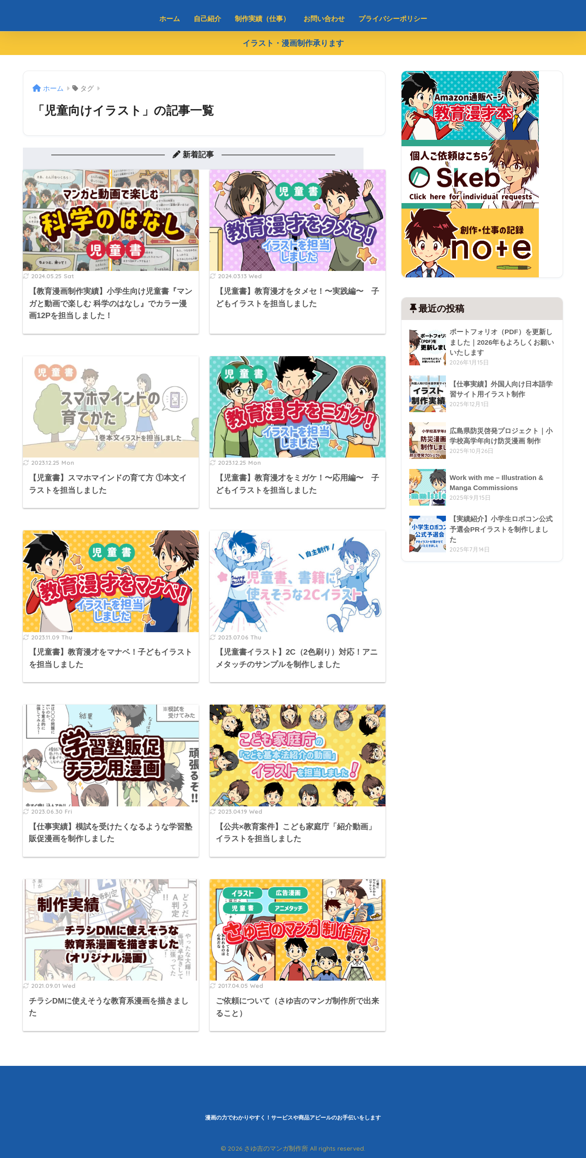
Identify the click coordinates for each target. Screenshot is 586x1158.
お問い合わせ (324, 18)
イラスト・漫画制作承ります (293, 43)
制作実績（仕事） (262, 18)
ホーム (169, 18)
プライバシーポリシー (392, 18)
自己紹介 (207, 18)
